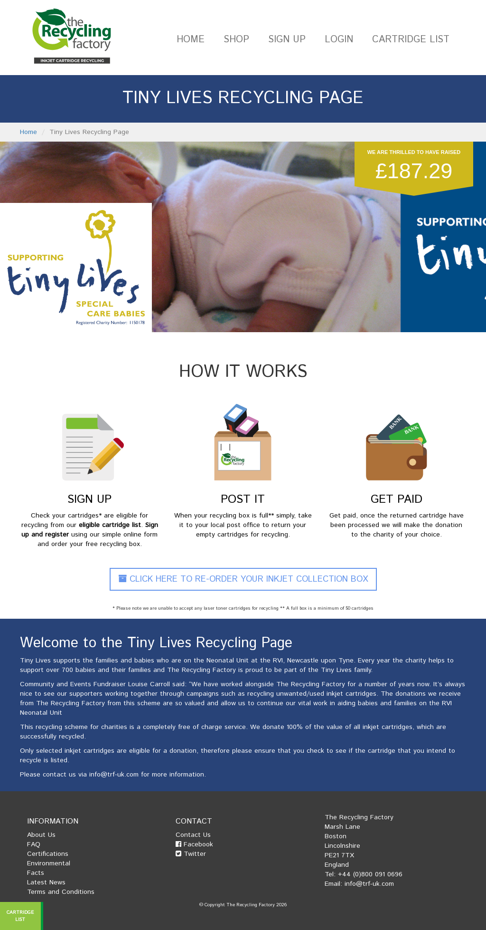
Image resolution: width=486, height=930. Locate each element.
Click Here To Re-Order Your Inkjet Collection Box (243, 579)
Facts (35, 873)
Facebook (194, 844)
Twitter (191, 854)
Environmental (48, 863)
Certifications (47, 854)
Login (339, 40)
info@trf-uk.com (114, 774)
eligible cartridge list (110, 525)
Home (191, 40)
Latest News (46, 882)
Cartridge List (410, 40)
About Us (41, 835)
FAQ (33, 844)
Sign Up (287, 40)
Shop (236, 40)
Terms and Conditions (60, 892)
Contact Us (193, 835)
